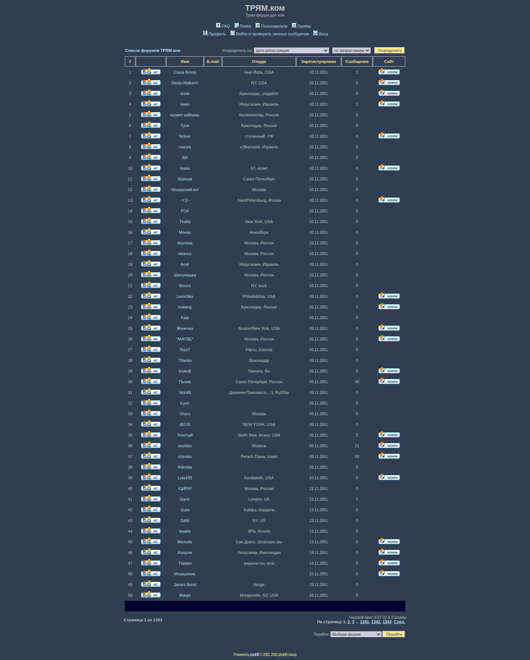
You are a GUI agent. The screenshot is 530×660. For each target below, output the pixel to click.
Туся (185, 125)
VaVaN (185, 392)
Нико (185, 104)
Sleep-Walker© (184, 83)
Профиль (214, 34)
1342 (375, 622)
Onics (185, 414)
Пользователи (271, 26)
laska (185, 168)
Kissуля (185, 552)
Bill (185, 157)
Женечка (185, 328)
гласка (185, 147)
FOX (185, 211)
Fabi (185, 317)
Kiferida (185, 467)
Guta (184, 510)
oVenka (185, 456)
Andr (185, 264)
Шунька (185, 179)
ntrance (185, 253)
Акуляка (184, 243)
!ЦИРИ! (185, 488)
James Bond (185, 584)
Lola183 (185, 478)
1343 (386, 622)
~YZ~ (185, 200)
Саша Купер (184, 72)
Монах (185, 232)
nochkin (185, 446)
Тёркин (184, 563)
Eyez (184, 403)
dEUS (185, 424)
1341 (364, 622)
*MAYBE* (184, 339)
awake (185, 531)
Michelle (184, 542)
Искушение (184, 574)
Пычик (185, 382)
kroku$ (185, 371)
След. (399, 622)
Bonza (185, 285)
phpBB (254, 655)
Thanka (185, 360)
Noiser (185, 136)
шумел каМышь (184, 115)
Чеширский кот (185, 189)
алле (185, 93)
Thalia (184, 221)
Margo (185, 595)
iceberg (184, 307)
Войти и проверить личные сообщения (269, 34)
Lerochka (185, 296)
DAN (185, 520)
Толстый (185, 435)
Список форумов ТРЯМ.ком (152, 50)
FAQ (223, 26)
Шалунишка (185, 275)
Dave (185, 499)
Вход (320, 34)
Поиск (242, 26)
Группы (301, 26)
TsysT (185, 349)
